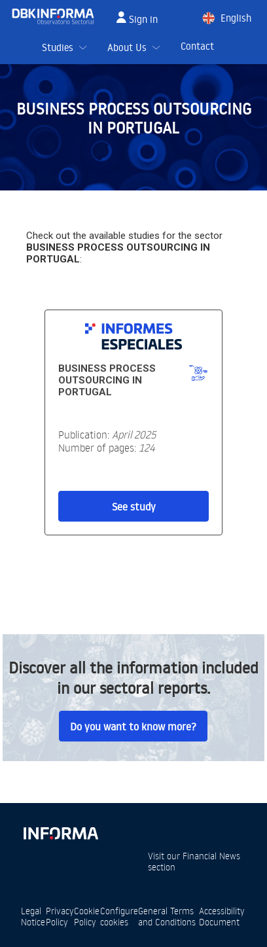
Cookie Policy (86, 916)
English (236, 18)
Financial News (211, 855)
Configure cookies (119, 916)
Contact (197, 46)
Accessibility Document (222, 916)
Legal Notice (33, 916)
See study (134, 506)
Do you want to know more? (133, 726)
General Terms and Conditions (167, 916)
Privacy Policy (60, 916)
